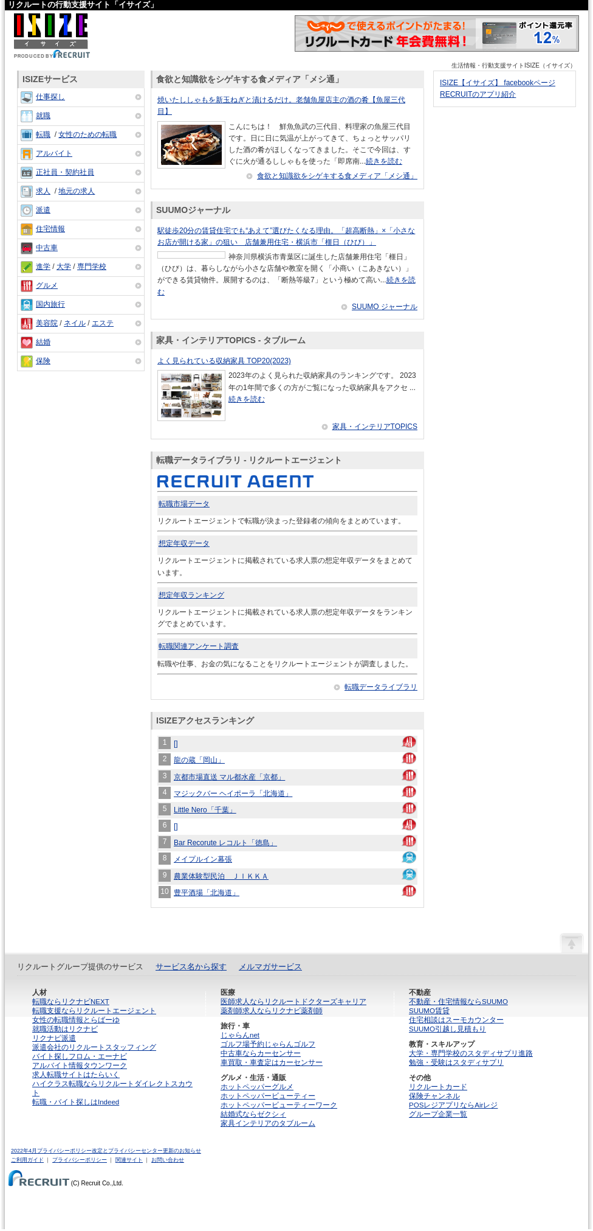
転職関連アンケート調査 (199, 646)
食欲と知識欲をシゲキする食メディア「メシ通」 (337, 176)
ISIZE (52, 35)
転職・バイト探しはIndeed (75, 1102)
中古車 (47, 247)
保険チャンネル (434, 1096)
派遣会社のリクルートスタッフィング (94, 1047)
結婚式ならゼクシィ (253, 1114)
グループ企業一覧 (438, 1114)
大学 (64, 266)
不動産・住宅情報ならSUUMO (458, 1001)
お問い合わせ (167, 1160)
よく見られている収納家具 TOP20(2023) (224, 361)
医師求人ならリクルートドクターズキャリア (293, 1001)
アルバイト (54, 153)
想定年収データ (184, 543)
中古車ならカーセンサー (261, 1053)
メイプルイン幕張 (203, 859)
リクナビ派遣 (54, 1038)
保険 (43, 361)
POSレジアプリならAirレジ (453, 1105)
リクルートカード (438, 1086)
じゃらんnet (240, 1035)
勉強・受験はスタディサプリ (456, 1062)
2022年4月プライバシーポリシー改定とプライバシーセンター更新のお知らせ (106, 1151)
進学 (43, 266)
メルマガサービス (270, 966)
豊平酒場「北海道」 (206, 892)
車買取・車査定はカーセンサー (272, 1062)
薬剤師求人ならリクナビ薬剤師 (272, 1010)
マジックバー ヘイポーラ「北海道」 (233, 793)
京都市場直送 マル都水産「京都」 (229, 777)
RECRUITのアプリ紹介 (478, 94)
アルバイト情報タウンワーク (79, 1065)
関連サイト (129, 1160)
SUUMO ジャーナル (384, 306)
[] (176, 743)
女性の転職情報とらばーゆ (76, 1020)
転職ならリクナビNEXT (70, 1001)
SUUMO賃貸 (429, 1010)
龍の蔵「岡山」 (199, 760)
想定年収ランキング (191, 595)
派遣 (43, 210)
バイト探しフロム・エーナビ (79, 1056)
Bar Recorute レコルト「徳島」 (225, 843)
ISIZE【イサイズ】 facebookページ (497, 82)
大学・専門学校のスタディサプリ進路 (471, 1053)
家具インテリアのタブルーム (268, 1123)
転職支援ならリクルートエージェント (94, 1010)
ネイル (75, 323)
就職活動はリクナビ (65, 1029)
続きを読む (384, 161)
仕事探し (50, 96)
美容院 (47, 323)
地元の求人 (76, 191)
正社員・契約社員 (65, 172)
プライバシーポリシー (79, 1160)
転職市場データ (184, 504)
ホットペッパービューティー (268, 1096)
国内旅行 (50, 304)
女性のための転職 (87, 134)
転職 (43, 134)
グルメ (47, 285)
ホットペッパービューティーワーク (279, 1105)
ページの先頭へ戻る (571, 942)
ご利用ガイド (27, 1160)
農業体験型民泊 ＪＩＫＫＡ (221, 876)
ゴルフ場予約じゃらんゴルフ (268, 1044)
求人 (43, 191)
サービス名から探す (191, 966)
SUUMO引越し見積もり (447, 1029)
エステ (103, 323)
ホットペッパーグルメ (257, 1086)
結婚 (43, 342)
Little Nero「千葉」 (205, 810)
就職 (43, 115)
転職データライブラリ (380, 687)
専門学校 (91, 266)
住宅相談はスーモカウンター (456, 1020)
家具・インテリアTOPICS (374, 426)
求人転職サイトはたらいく (76, 1074)
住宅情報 (50, 229)
